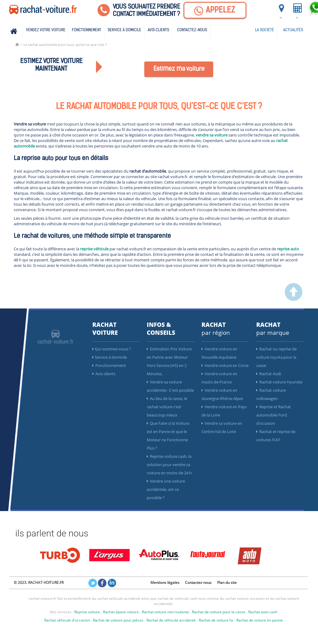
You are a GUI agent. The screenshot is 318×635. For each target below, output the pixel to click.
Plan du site (227, 582)
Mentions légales (164, 582)
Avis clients (158, 30)
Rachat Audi (268, 373)
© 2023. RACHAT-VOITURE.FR (39, 582)
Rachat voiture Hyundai (279, 382)
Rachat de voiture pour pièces (118, 620)
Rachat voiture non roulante (165, 611)
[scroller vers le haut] (293, 299)
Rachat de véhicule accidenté (171, 620)
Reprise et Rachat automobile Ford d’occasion (273, 415)
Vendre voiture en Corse (225, 365)
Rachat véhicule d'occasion (67, 620)
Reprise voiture (87, 611)
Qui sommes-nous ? (111, 349)
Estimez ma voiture (179, 69)
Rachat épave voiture (121, 611)
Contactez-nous (192, 30)
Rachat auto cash (262, 611)
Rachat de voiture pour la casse (218, 611)
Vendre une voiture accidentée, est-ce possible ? (166, 489)
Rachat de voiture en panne (259, 620)
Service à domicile (124, 30)
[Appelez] (214, 10)
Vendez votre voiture (45, 30)
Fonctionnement (86, 30)
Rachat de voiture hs (216, 620)
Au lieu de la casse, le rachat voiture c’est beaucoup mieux (167, 407)
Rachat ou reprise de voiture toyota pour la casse (276, 357)
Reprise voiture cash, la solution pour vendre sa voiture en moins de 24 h (169, 465)
